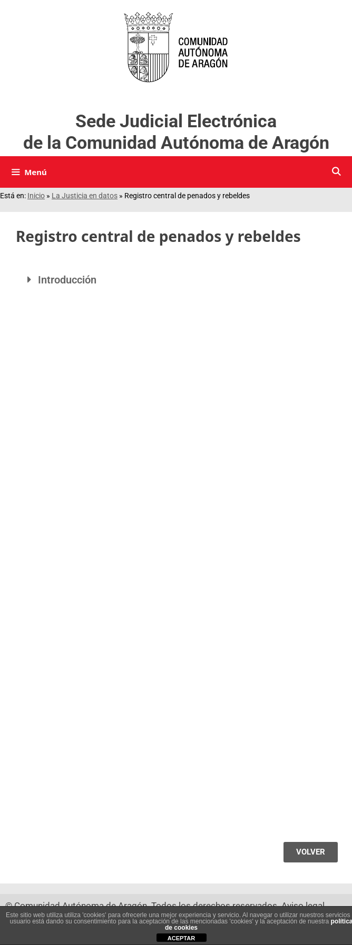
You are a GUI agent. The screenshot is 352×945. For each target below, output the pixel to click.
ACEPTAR (181, 938)
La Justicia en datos (85, 195)
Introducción (67, 279)
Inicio (36, 195)
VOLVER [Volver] (310, 852)
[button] (176, 279)
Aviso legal (303, 905)
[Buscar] (336, 172)
